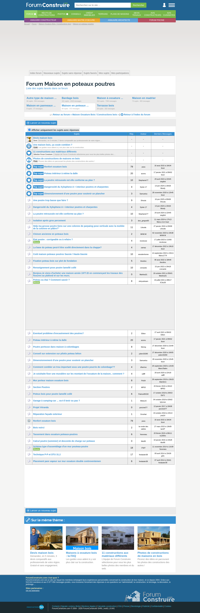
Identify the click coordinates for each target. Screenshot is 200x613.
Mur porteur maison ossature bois (50, 380)
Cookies (167, 606)
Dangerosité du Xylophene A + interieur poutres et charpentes (76, 187)
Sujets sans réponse (72, 73)
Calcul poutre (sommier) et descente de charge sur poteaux (64, 441)
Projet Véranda (41, 407)
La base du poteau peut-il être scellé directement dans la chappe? (67, 247)
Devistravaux (136, 14)
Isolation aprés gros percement (49, 220)
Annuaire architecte (119, 20)
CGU (120, 606)
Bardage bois (70, 98)
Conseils (76, 14)
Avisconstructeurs (152, 14)
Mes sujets (104, 73)
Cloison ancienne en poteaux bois (50, 234)
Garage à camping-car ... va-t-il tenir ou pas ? (56, 400)
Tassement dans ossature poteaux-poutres (55, 434)
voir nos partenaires (33, 590)
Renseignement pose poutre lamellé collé (54, 267)
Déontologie (136, 606)
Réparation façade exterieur (47, 414)
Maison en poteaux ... (75, 105)
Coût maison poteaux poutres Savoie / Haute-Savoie (60, 254)
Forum (29, 14)
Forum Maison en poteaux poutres (70, 84)
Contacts (55, 606)
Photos (61, 14)
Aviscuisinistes (169, 14)
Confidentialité (157, 606)
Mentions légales (89, 606)
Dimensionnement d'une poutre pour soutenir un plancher (74, 193)
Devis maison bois (42, 138)
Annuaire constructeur (43, 20)
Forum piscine (156, 20)
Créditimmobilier (89, 14)
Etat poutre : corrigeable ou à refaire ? (53, 239)
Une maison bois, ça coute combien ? (52, 145)
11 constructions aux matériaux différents (55, 151)
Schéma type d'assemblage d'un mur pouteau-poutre (60, 446)
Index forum (36, 73)
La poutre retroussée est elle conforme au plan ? (69, 180)
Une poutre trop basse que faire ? (50, 200)
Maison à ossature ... (110, 98)
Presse (126, 606)
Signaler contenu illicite (70, 606)
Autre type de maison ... (42, 98)
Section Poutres (41, 387)
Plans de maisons (120, 14)
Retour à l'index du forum (137, 114)
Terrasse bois (105, 105)
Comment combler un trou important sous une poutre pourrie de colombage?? (74, 367)
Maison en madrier (144, 98)
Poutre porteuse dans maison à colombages (56, 347)
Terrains (103, 14)
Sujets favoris (90, 73)
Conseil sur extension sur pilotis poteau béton (57, 353)
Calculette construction (106, 606)
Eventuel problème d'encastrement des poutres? (58, 333)
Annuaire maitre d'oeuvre (81, 20)
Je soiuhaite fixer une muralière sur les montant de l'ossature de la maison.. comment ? (78, 373)
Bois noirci (38, 427)
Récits (46, 14)
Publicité (145, 606)
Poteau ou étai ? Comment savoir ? (51, 280)
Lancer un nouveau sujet (41, 122)
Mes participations (120, 73)
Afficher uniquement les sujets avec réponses (53, 130)
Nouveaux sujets (52, 73)
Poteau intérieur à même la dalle (61, 173)
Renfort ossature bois (55, 166)
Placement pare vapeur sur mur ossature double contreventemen (67, 461)
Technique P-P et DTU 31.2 (47, 454)
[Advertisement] (100, 47)
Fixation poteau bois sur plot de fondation (55, 261)
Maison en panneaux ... (41, 105)
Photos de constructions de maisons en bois (56, 158)
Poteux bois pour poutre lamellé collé (52, 394)
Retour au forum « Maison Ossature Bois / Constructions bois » (86, 114)
